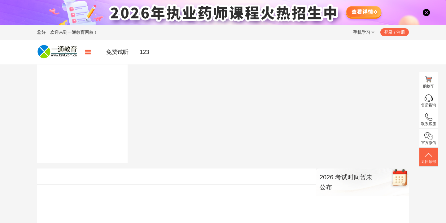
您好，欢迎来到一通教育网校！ (67, 32)
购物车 (428, 81)
